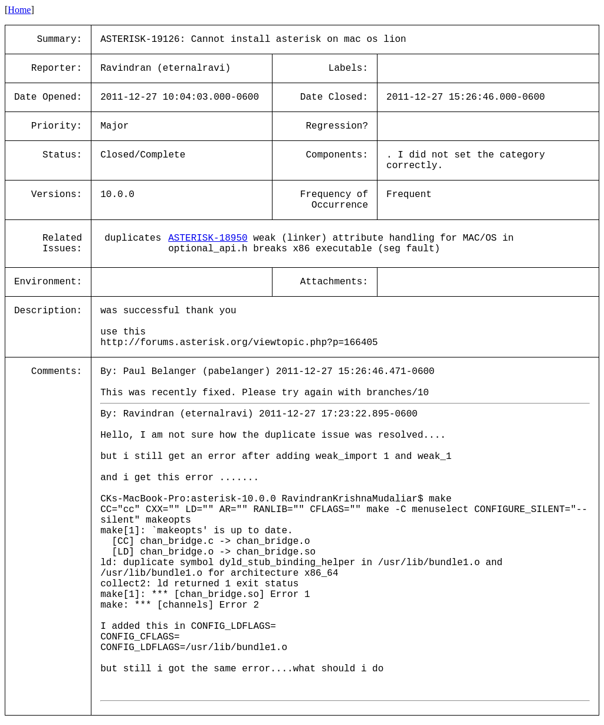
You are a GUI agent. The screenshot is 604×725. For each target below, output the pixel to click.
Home (19, 10)
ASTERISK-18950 (207, 238)
